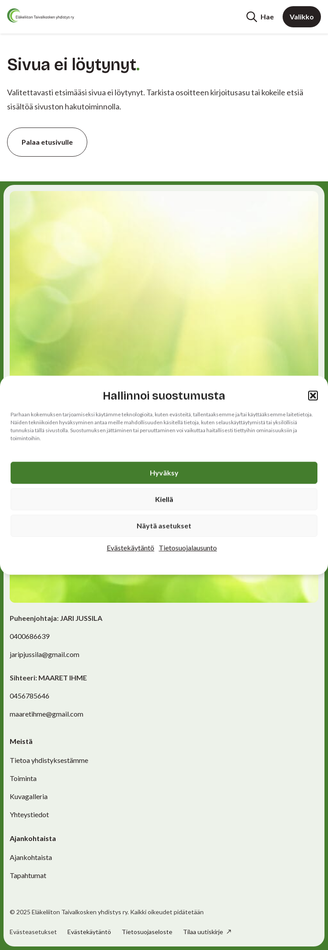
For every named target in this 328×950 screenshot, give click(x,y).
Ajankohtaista (31, 857)
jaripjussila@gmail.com (44, 654)
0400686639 (29, 636)
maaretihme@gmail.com (46, 714)
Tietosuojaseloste (147, 931)
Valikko (302, 16)
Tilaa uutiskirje (203, 931)
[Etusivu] (40, 15)
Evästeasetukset (33, 932)
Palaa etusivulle (47, 142)
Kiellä (164, 499)
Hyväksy (164, 472)
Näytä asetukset (164, 525)
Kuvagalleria (29, 796)
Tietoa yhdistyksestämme (49, 760)
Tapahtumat (28, 875)
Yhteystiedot (29, 814)
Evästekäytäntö (130, 547)
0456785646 (29, 695)
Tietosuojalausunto (188, 547)
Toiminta (23, 778)
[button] (313, 395)
